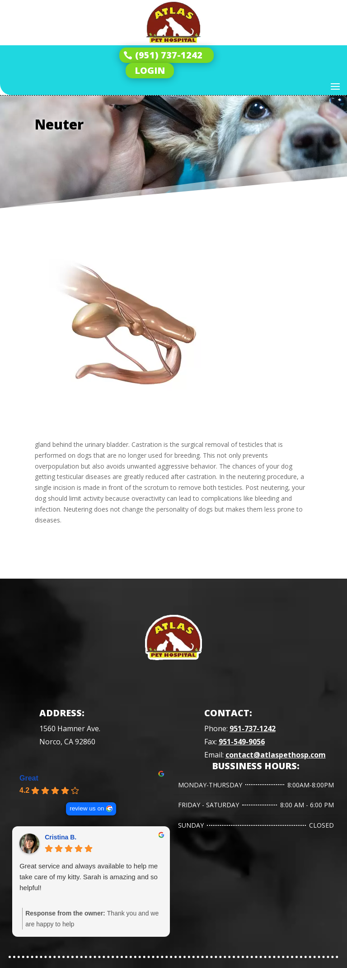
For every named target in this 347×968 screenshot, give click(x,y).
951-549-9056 (242, 742)
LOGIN (150, 70)
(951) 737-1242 (168, 55)
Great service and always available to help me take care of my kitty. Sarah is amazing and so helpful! (88, 876)
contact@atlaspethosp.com (275, 755)
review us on (87, 808)
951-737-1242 (253, 728)
